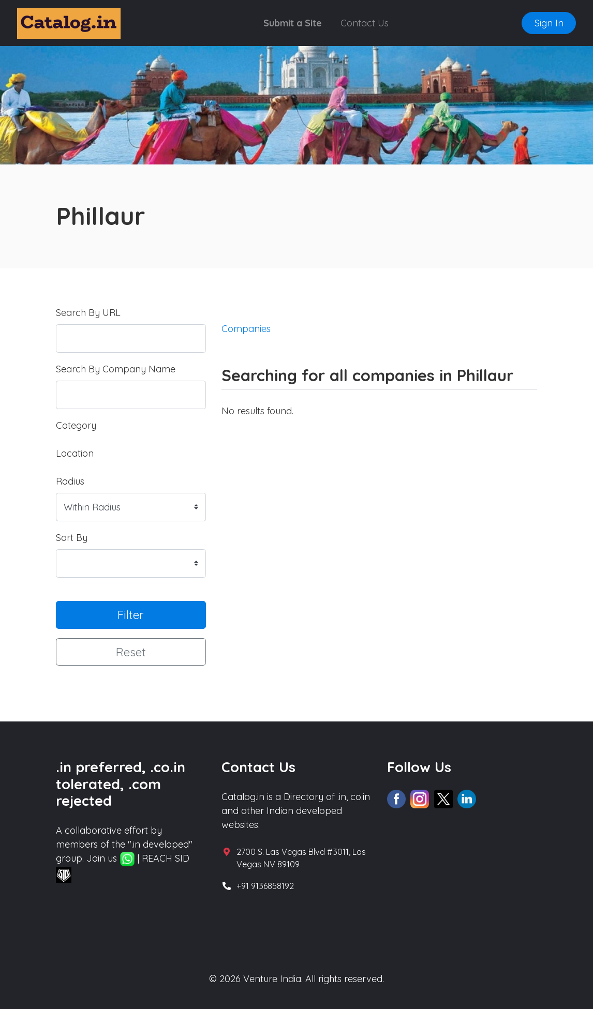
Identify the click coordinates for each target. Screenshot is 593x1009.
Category (76, 425)
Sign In (549, 23)
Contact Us (364, 23)
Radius (70, 481)
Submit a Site (292, 23)
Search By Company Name (115, 369)
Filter (130, 614)
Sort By (71, 538)
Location (75, 453)
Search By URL (88, 313)
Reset (131, 651)
